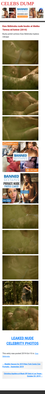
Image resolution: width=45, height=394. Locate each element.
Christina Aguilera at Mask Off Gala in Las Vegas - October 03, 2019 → (23, 375)
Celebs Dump (17, 3)
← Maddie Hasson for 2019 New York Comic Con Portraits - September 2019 (21, 365)
